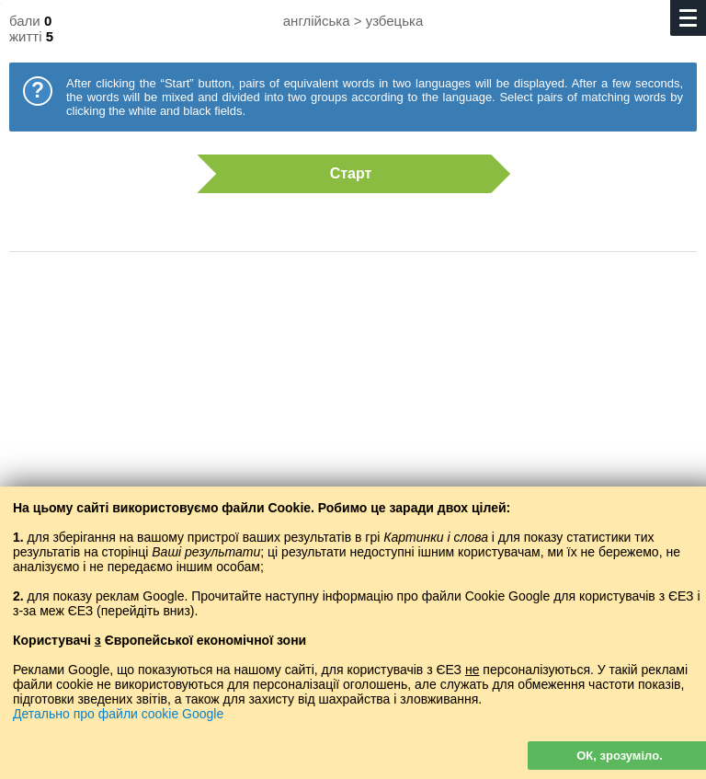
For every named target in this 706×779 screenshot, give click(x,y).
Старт (344, 174)
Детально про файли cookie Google (118, 713)
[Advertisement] (353, 414)
